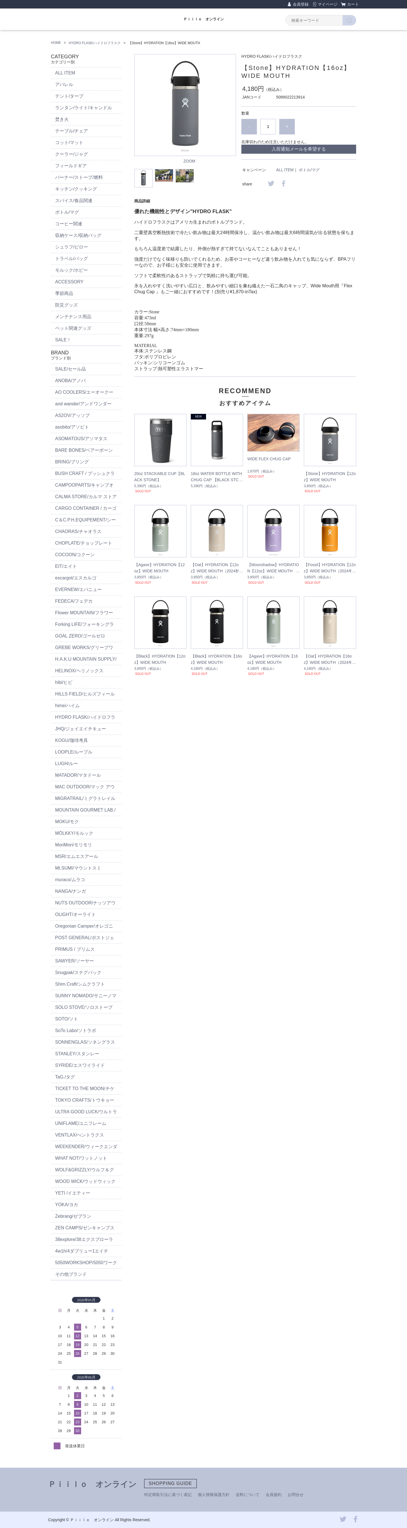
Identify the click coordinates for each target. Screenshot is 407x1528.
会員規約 (274, 1494)
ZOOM (189, 161)
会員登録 (301, 4)
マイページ (327, 4)
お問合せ (296, 1494)
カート (353, 4)
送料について (247, 1494)
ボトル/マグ (309, 170)
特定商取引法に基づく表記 (168, 1494)
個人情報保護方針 (214, 1494)
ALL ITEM (285, 170)
